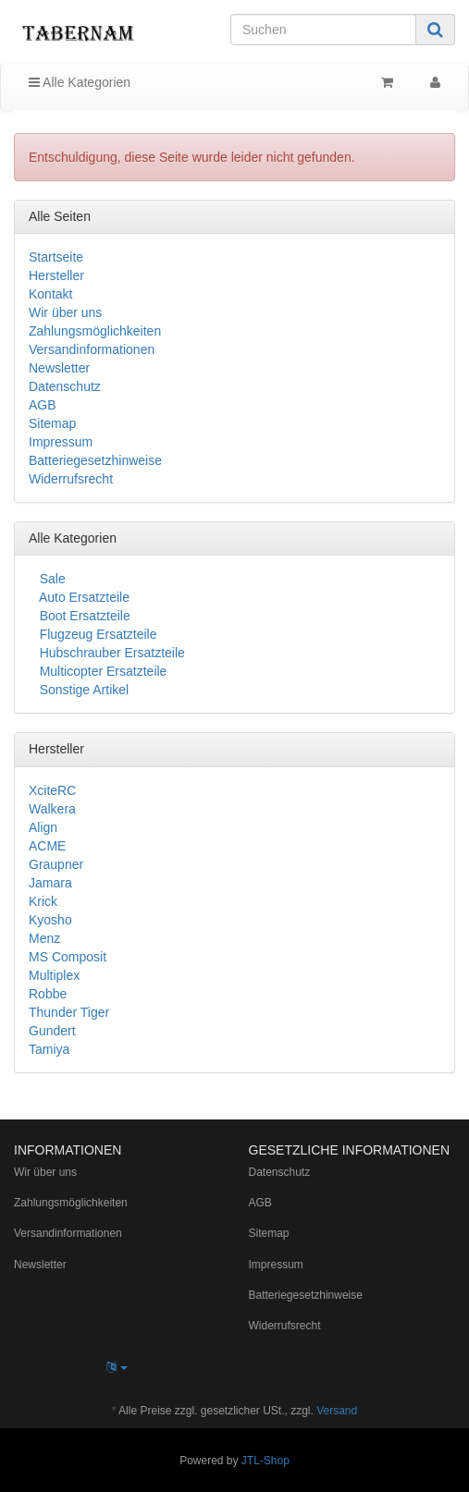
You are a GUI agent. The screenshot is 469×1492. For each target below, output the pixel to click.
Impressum (61, 441)
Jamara (50, 882)
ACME (47, 845)
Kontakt (50, 294)
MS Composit (67, 956)
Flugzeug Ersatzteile (96, 634)
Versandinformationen (91, 349)
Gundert (52, 1030)
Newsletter (59, 368)
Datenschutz (65, 386)
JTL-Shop (265, 1460)
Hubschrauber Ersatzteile (110, 652)
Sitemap (52, 423)
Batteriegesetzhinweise (95, 460)
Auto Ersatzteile (83, 597)
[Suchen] (323, 29)
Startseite (56, 257)
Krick (43, 901)
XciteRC (52, 790)
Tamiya (49, 1049)
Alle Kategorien (79, 82)
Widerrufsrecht (71, 478)
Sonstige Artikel (82, 689)
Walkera (52, 808)
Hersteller (56, 275)
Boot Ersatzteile (83, 615)
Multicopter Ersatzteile (101, 671)
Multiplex (54, 975)
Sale (51, 578)
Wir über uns (65, 312)
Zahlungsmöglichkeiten (95, 331)
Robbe (48, 993)
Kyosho (50, 919)
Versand (336, 1410)
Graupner (56, 864)
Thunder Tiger (69, 1012)
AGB (42, 404)
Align (43, 827)
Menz (44, 938)
